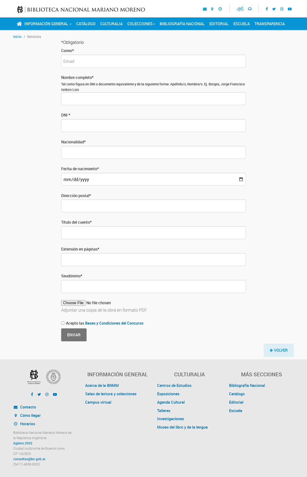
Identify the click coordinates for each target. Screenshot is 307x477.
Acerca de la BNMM (102, 385)
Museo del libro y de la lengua (182, 427)
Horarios (24, 423)
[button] (279, 350)
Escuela (241, 23)
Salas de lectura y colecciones (110, 393)
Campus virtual (98, 402)
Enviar (74, 334)
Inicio (17, 36)
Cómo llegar (27, 415)
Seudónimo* (71, 276)
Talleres (163, 410)
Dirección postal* (76, 195)
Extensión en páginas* (80, 249)
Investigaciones (170, 418)
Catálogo (85, 23)
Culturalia (111, 23)
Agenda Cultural (171, 402)
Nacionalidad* (73, 142)
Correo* (67, 50)
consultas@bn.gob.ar (29, 459)
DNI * (65, 115)
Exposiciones (168, 393)
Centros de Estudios (174, 385)
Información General (47, 23)
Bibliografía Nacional (182, 23)
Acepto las (102, 323)
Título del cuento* (76, 222)
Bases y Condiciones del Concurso (114, 323)
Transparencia (269, 23)
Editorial (219, 23)
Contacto (24, 407)
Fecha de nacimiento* (80, 168)
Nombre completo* (77, 77)
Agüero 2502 (22, 443)
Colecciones (141, 23)
